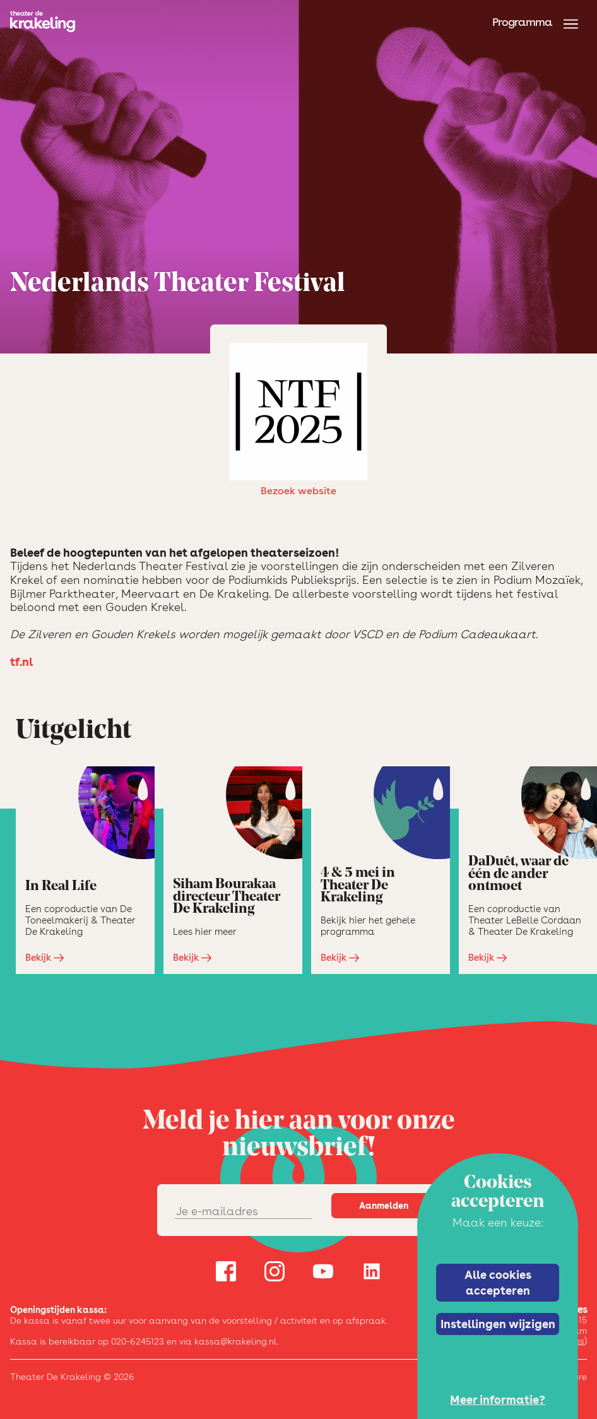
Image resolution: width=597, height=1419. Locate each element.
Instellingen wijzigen (497, 1324)
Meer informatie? (497, 1399)
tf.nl (21, 661)
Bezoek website (298, 420)
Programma (522, 21)
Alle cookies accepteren (497, 1282)
